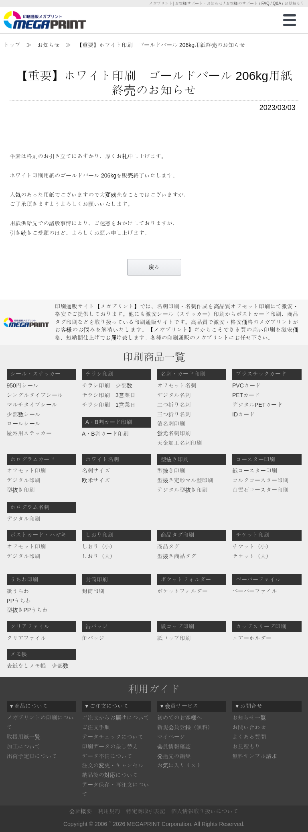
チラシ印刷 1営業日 (109, 405)
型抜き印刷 (21, 490)
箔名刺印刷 (171, 423)
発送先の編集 (174, 756)
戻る (154, 267)
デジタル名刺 (174, 395)
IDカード (243, 414)
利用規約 (109, 811)
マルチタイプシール (32, 405)
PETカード (246, 395)
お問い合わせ (249, 727)
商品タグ (168, 546)
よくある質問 (249, 737)
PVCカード (246, 385)
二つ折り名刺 (174, 405)
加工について (24, 746)
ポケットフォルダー (182, 591)
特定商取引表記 (145, 811)
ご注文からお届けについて (115, 717)
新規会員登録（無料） (185, 727)
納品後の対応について (110, 775)
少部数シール (24, 414)
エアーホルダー (252, 638)
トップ (12, 45)
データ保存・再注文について (115, 789)
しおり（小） (99, 546)
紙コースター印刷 (254, 470)
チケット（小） (252, 546)
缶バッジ (93, 638)
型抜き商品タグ (177, 556)
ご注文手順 (96, 727)
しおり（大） (99, 556)
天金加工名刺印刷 (179, 443)
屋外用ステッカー (29, 433)
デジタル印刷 (24, 480)
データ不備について (107, 756)
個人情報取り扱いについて (205, 811)
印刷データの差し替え (110, 746)
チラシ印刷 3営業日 (109, 395)
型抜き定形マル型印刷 (185, 480)
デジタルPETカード (257, 405)
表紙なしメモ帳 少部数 (38, 666)
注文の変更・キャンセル (113, 765)
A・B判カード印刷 (105, 433)
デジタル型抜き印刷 (182, 490)
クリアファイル (26, 638)
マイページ (171, 737)
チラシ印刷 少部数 (107, 385)
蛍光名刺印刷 (174, 433)
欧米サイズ (96, 480)
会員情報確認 (174, 746)
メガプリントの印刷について (40, 722)
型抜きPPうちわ (27, 610)
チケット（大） (252, 556)
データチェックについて (113, 737)
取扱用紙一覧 (24, 737)
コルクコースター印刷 (260, 480)
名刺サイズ (96, 470)
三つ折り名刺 (174, 414)
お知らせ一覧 (249, 717)
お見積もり (246, 746)
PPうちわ (19, 600)
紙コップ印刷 (174, 638)
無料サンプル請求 (254, 756)
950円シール (22, 385)
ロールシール (24, 423)
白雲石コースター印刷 (260, 490)
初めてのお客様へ (179, 717)
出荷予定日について (32, 756)
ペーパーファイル (254, 591)
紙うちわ (18, 591)
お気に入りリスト (179, 765)
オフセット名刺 (177, 385)
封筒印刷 (93, 591)
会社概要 (80, 811)
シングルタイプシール (35, 395)
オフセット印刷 (26, 470)
